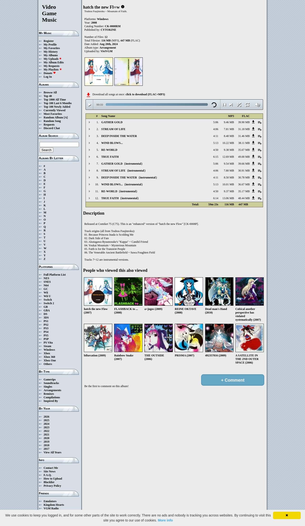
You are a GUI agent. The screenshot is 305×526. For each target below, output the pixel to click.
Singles (48, 386)
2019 (46, 441)
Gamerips (50, 379)
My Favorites (52, 48)
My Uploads (53, 59)
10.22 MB (228, 143)
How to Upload (53, 478)
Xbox (47, 353)
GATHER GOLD (111, 122)
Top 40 (48, 96)
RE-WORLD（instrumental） (120, 191)
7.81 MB (229, 129)
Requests (49, 124)
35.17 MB (244, 191)
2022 (46, 431)
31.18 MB (244, 129)
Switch (48, 299)
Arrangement (107, 47)
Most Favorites (53, 114)
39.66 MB (244, 163)
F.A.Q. (47, 475)
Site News (50, 471)
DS (45, 314)
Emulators (50, 501)
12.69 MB (228, 156)
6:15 (215, 156)
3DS (46, 317)
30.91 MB (244, 170)
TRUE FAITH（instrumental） (120, 198)
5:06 (215, 122)
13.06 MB (228, 198)
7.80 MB (229, 170)
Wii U (47, 296)
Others (48, 364)
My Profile (50, 44)
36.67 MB (244, 184)
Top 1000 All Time (55, 99)
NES (46, 278)
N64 (46, 285)
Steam (47, 346)
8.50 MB (229, 177)
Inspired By (51, 401)
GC (46, 289)
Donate (50, 73)
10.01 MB (228, 184)
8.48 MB (229, 136)
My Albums (51, 55)
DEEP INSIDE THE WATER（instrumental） (129, 177)
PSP (46, 339)
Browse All (50, 92)
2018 (46, 445)
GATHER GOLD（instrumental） (122, 163)
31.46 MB (244, 136)
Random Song (52, 121)
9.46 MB (229, 122)
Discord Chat (52, 128)
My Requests (51, 66)
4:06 (215, 129)
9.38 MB (229, 150)
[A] (66, 117)
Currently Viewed (54, 110)
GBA (47, 310)
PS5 (46, 335)
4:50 (215, 150)
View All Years (52, 452)
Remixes (49, 393)
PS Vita (48, 342)
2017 (46, 448)
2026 (46, 416)
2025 (46, 420)
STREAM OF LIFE (113, 129)
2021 (46, 434)
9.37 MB (229, 191)
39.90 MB (244, 122)
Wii (46, 292)
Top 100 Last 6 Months (58, 103)
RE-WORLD (109, 150)
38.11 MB (244, 143)
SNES (47, 281)
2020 (46, 438)
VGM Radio (51, 508)
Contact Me (51, 468)
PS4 (46, 332)
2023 (46, 427)
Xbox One (50, 360)
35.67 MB (244, 150)
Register (49, 41)
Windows (49, 349)
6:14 (215, 198)
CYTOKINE (108, 29)
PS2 (46, 324)
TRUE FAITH (110, 156)
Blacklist (49, 482)
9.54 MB (229, 163)
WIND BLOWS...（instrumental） (122, 184)
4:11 (215, 136)
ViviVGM (106, 51)
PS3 (46, 328)
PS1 (46, 321)
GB (46, 307)
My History (51, 51)
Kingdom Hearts (54, 504)
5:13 (215, 143)
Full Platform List (55, 274)
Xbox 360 (49, 357)
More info (165, 520)
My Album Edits (54, 62)
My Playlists (53, 69)
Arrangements (52, 390)
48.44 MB (244, 198)
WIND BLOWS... (112, 143)
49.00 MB (244, 156)
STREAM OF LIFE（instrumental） (124, 170)
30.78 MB (244, 177)
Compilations (52, 397)
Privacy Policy (52, 485)
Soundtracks (51, 383)
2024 (46, 423)
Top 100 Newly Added (57, 106)
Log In (48, 76)
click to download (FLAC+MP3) (145, 94)
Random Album (53, 117)
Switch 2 (49, 303)
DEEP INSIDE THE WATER (119, 136)
